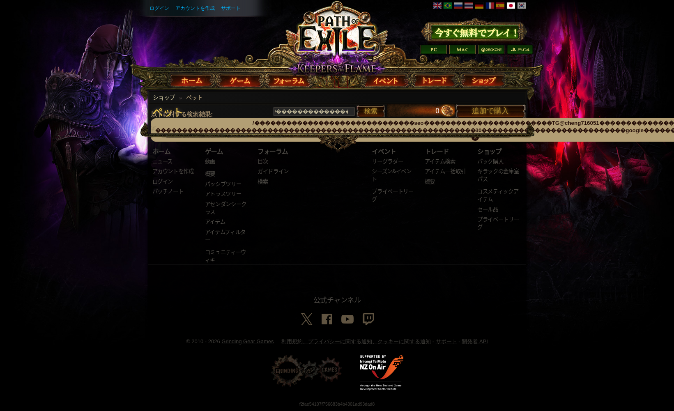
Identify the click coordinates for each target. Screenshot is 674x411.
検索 (263, 181)
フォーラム (273, 151)
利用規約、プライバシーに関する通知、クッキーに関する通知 (356, 341)
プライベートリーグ (392, 195)
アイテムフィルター (225, 235)
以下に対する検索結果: (182, 114)
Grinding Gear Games (247, 341)
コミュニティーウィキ (225, 256)
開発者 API (475, 341)
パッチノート (168, 191)
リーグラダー (387, 161)
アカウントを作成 (195, 8)
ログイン (159, 8)
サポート (231, 8)
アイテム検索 (440, 161)
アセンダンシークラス (225, 208)
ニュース (162, 161)
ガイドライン (273, 171)
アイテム (215, 221)
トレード (437, 151)
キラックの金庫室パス (498, 175)
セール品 (487, 209)
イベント (384, 151)
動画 (210, 161)
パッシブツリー (223, 183)
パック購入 (490, 161)
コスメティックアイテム (497, 195)
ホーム (161, 151)
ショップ (164, 97)
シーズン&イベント (391, 175)
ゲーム (214, 151)
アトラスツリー (223, 193)
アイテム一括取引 (445, 171)
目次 (263, 161)
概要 (210, 173)
